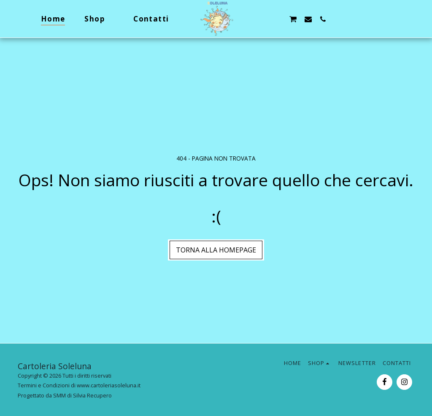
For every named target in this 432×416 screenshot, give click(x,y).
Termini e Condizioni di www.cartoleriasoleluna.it (79, 385)
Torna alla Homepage (216, 250)
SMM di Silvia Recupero (82, 395)
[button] (263, 19)
